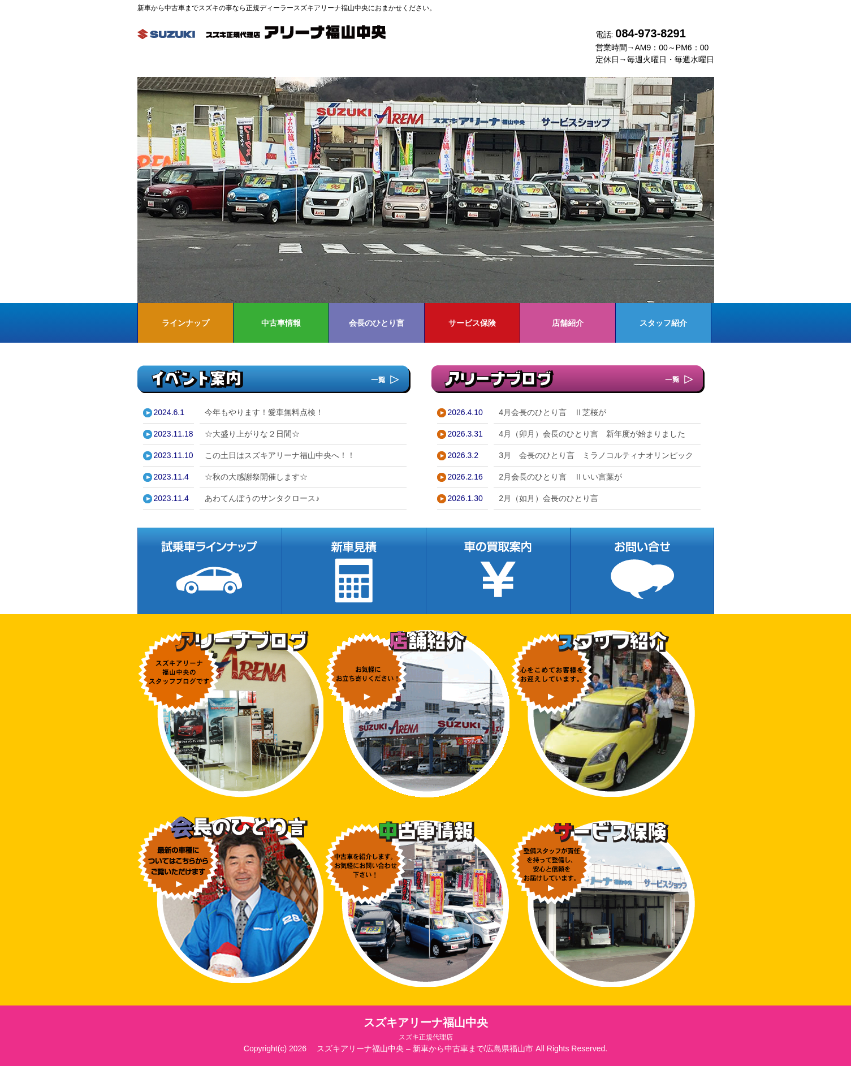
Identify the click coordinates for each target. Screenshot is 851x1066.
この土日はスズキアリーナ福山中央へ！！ (280, 455)
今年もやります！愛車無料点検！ (264, 412)
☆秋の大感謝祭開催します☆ (256, 476)
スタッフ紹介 (663, 322)
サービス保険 (472, 322)
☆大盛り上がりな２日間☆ (252, 433)
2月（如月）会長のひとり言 (548, 498)
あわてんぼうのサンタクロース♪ (262, 498)
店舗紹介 (568, 322)
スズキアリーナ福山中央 (426, 1028)
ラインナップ (185, 322)
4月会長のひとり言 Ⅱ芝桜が (552, 412)
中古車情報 (281, 322)
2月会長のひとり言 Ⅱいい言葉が (560, 476)
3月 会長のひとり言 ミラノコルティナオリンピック (596, 455)
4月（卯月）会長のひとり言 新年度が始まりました (592, 433)
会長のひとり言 (376, 322)
